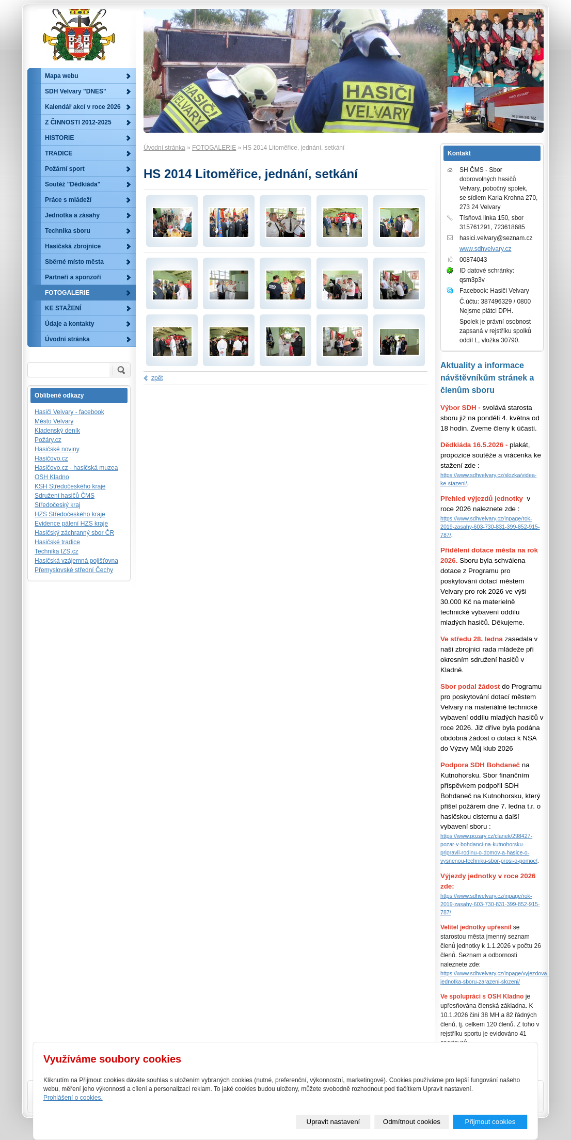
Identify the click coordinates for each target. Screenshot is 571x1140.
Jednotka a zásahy (72, 215)
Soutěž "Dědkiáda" (72, 184)
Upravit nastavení (333, 1122)
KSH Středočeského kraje (70, 486)
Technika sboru (67, 230)
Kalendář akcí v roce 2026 (83, 106)
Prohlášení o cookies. (73, 1097)
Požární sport (65, 168)
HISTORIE (59, 137)
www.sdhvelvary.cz (485, 248)
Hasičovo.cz (51, 458)
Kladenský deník (57, 430)
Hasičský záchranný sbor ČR (74, 532)
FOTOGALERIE (214, 147)
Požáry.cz (48, 440)
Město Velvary (54, 421)
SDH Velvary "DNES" (75, 91)
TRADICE (58, 153)
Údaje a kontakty (69, 323)
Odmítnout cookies (411, 1122)
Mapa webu (61, 76)
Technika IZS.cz (56, 551)
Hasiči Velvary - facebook (69, 412)
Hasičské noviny (57, 449)
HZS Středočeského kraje (70, 514)
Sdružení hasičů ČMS (64, 495)
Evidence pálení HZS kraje (71, 523)
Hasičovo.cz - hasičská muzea (76, 467)
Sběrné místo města (74, 261)
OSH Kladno (52, 477)
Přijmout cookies (490, 1122)
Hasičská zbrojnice (73, 246)
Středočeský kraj (58, 505)
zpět (157, 378)
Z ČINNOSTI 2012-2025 (78, 122)
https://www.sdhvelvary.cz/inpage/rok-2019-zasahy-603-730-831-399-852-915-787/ (490, 526)
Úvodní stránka (164, 147)
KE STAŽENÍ (63, 308)
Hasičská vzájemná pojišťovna (76, 560)
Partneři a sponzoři (73, 277)
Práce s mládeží (68, 199)
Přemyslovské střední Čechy (74, 570)
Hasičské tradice (57, 542)
